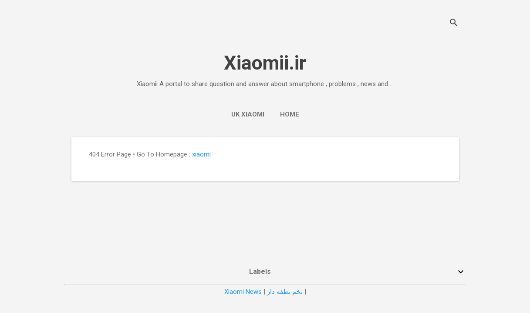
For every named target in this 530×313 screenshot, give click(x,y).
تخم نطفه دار (285, 292)
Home (289, 114)
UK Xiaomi (247, 114)
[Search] (454, 23)
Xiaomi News (243, 292)
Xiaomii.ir (265, 62)
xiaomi (201, 154)
